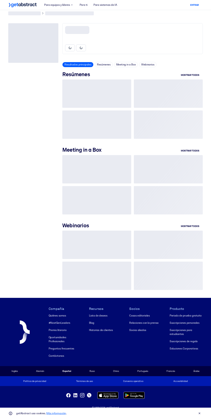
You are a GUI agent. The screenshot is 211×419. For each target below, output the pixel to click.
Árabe (196, 371)
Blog (91, 322)
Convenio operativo (133, 381)
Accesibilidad (180, 381)
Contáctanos (56, 355)
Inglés (15, 371)
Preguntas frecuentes (61, 348)
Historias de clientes (101, 330)
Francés (170, 371)
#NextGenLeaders (59, 322)
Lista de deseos (98, 315)
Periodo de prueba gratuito (186, 315)
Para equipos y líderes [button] (59, 5)
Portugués (142, 371)
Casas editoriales (139, 315)
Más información (56, 413)
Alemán (40, 371)
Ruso (92, 371)
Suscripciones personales (184, 322)
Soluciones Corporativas (184, 348)
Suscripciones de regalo (184, 341)
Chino (116, 371)
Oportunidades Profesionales (57, 339)
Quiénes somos (57, 315)
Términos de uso (84, 381)
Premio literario (58, 330)
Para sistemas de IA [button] (105, 4)
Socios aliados (137, 330)
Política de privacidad (34, 381)
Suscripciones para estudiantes (181, 332)
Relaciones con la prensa (143, 322)
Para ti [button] (84, 4)
